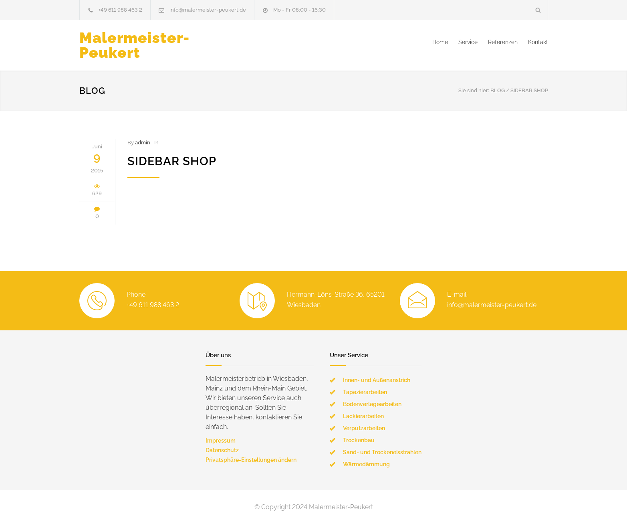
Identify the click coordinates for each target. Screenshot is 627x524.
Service (468, 42)
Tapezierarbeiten (365, 392)
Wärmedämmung (366, 464)
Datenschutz (222, 450)
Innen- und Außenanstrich (376, 380)
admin (142, 143)
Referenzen (503, 42)
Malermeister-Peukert (134, 45)
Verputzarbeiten (364, 428)
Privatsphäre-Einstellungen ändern (251, 460)
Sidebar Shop (171, 161)
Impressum (221, 440)
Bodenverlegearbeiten (372, 404)
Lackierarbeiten (363, 416)
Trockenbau (359, 440)
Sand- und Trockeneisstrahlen (382, 452)
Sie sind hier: (473, 90)
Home (440, 42)
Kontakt (538, 42)
